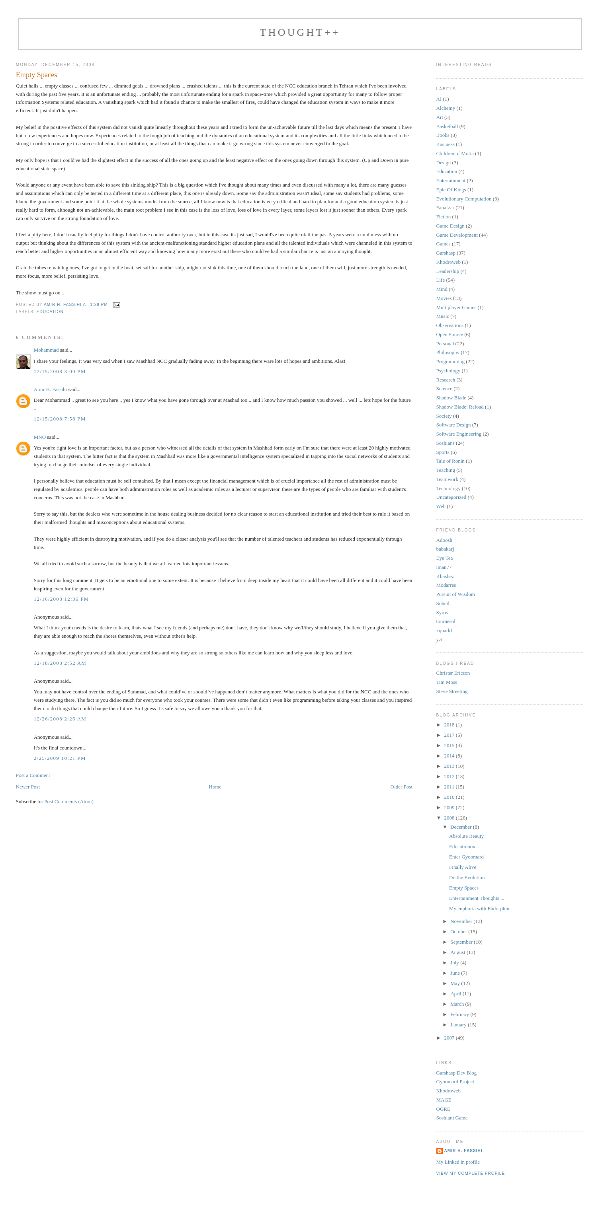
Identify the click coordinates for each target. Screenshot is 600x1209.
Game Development (457, 235)
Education (50, 312)
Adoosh (444, 540)
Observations (450, 325)
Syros (442, 612)
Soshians (445, 443)
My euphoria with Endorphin (479, 908)
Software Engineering (459, 434)
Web (441, 506)
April (456, 994)
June (455, 973)
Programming (450, 361)
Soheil (443, 603)
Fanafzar (445, 207)
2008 (450, 818)
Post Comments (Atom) (69, 801)
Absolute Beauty (466, 836)
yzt (439, 639)
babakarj (445, 549)
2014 (450, 756)
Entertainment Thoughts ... (476, 898)
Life (440, 280)
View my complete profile (470, 1173)
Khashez (445, 576)
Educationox (462, 846)
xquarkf (444, 630)
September (462, 942)
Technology (448, 488)
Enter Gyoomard (466, 857)
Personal (445, 344)
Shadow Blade (451, 398)
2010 (450, 797)
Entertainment (451, 180)
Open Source (449, 334)
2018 (450, 725)
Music (443, 316)
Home (215, 787)
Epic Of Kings (451, 190)
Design (443, 162)
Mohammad (46, 350)
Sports (443, 452)
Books (443, 135)
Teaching (445, 470)
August (458, 952)
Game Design (450, 226)
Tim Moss (446, 682)
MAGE (443, 1100)
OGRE (443, 1109)
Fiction (443, 217)
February (460, 1014)
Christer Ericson (453, 673)
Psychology (448, 371)
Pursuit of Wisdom (455, 594)
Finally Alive (462, 867)
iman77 (444, 567)
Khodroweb (448, 262)
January (459, 1025)
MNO (40, 437)
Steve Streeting (452, 691)
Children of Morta (455, 153)
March (457, 1004)
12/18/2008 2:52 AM (60, 663)
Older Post (401, 787)
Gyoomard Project (455, 1081)
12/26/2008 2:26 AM (60, 719)
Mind (442, 289)
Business (445, 144)
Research (445, 380)
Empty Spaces (464, 888)
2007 (450, 1038)
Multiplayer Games (456, 307)
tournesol (445, 621)
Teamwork (447, 479)
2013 (450, 766)
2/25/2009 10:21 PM (60, 758)
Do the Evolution (467, 877)
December (461, 827)
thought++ (300, 32)
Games (443, 244)
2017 (450, 735)
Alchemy (445, 108)
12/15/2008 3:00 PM (60, 371)
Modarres (446, 585)
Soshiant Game (452, 1118)
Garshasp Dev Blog (456, 1073)
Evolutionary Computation (464, 199)
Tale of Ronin (450, 461)
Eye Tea (444, 558)
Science (444, 388)
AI (439, 99)
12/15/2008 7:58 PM (60, 419)
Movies (444, 298)
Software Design (453, 425)
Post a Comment (33, 775)
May (455, 983)
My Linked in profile (458, 1162)
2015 (450, 745)
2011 (450, 787)
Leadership (447, 271)
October (459, 931)
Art (439, 117)
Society (444, 416)
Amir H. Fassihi (50, 389)
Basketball (447, 126)
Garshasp (445, 253)
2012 (450, 776)
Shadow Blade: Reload (460, 407)
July (455, 963)
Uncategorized (451, 497)
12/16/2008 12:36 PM (61, 599)
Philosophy (448, 352)
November (461, 921)
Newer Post (28, 787)
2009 (450, 807)
